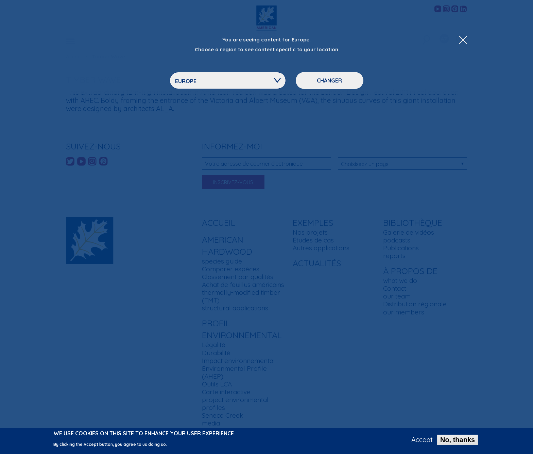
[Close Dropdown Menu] (463, 40)
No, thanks (457, 442)
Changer (329, 80)
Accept (422, 441)
